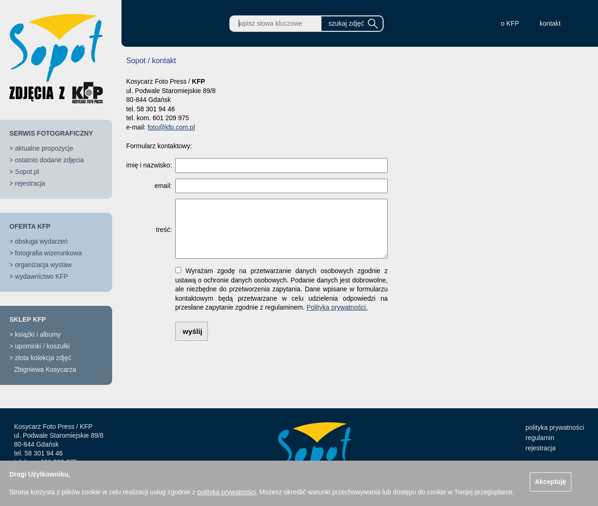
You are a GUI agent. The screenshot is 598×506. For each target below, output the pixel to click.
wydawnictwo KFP (41, 276)
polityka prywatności (555, 427)
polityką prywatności (226, 492)
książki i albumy (38, 334)
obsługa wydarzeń (41, 241)
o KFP (510, 23)
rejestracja (30, 183)
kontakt (550, 23)
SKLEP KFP (27, 319)
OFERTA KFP (29, 226)
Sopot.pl (27, 171)
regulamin (540, 437)
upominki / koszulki (42, 346)
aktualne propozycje (44, 148)
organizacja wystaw (43, 264)
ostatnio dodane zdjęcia (49, 160)
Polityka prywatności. (337, 307)
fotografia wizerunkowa (48, 253)
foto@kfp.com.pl (171, 127)
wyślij (192, 331)
